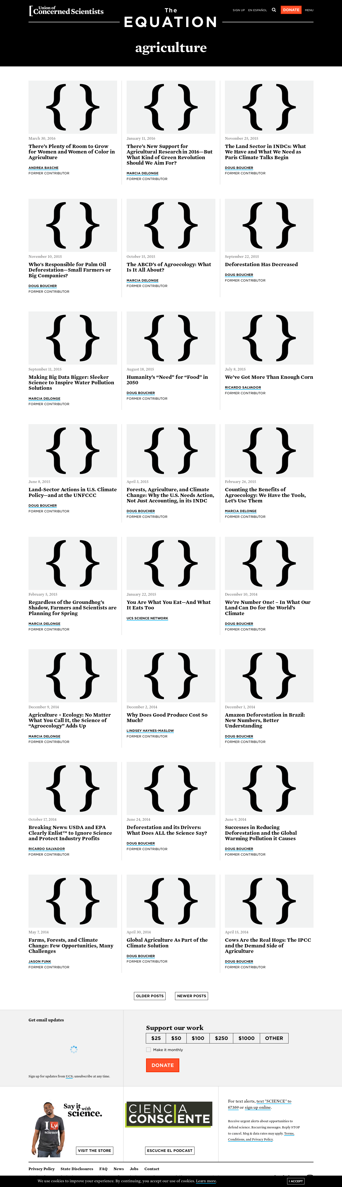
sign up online (258, 1107)
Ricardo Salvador (243, 387)
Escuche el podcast (169, 1151)
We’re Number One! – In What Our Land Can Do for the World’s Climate (268, 607)
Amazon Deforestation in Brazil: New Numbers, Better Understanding (265, 720)
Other (274, 1038)
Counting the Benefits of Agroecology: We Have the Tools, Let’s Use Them (265, 495)
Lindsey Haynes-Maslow (150, 731)
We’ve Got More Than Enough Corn (269, 377)
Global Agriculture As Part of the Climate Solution (167, 942)
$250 (221, 1038)
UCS (69, 1076)
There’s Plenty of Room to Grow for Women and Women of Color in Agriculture (71, 152)
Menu (309, 10)
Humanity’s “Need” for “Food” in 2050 (167, 379)
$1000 (246, 1038)
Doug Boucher (239, 168)
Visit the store (94, 1151)
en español (257, 10)
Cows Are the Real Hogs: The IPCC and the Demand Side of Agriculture (268, 945)
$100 (198, 1038)
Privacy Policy (41, 1169)
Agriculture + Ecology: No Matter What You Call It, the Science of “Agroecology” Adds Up (69, 720)
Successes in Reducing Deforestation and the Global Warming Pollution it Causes (261, 833)
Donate (291, 10)
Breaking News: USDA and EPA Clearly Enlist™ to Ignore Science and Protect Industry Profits (70, 833)
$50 (176, 1038)
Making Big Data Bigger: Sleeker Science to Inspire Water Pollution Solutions (71, 382)
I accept (296, 1181)
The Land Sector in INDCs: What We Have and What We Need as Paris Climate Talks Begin (265, 152)
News (119, 1169)
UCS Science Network (147, 618)
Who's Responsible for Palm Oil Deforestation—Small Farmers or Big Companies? (69, 270)
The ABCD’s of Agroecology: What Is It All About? (169, 267)
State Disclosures (77, 1169)
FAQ (103, 1169)
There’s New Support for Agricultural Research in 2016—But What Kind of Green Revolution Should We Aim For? (170, 155)
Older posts (150, 996)
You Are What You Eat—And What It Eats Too (169, 605)
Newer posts (191, 996)
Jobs (134, 1169)
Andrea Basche (43, 168)
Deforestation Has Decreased (261, 264)
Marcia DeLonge (142, 173)
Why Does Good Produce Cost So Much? (167, 717)
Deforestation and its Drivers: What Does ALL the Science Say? (167, 830)
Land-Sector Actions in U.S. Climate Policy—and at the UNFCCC (72, 492)
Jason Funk (39, 961)
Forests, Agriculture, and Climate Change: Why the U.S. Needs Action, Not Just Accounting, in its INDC (170, 495)
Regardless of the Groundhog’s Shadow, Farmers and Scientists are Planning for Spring (72, 607)
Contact (151, 1169)
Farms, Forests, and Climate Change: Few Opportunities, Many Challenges (70, 945)
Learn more (206, 1181)
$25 (156, 1038)
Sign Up (239, 10)
